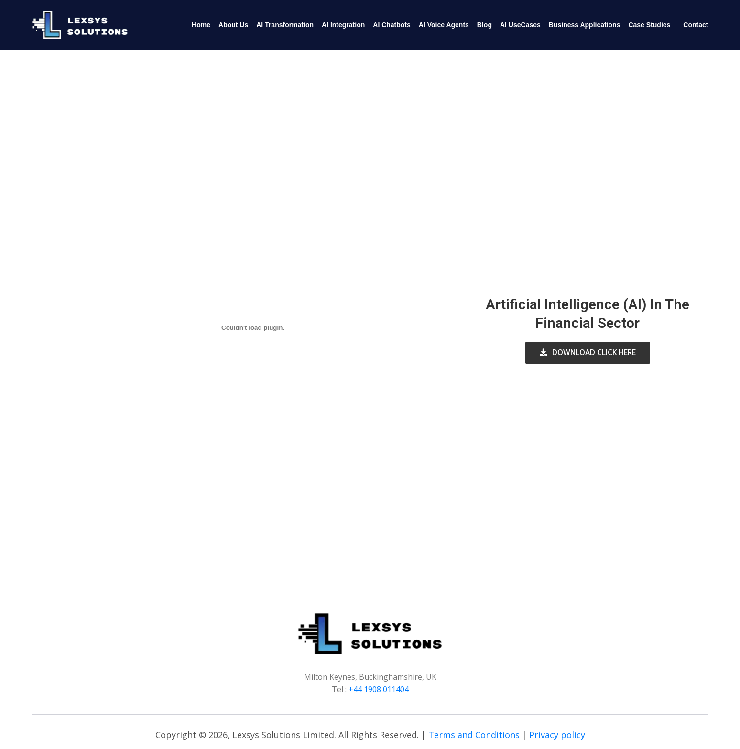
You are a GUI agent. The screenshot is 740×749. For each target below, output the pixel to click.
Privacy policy (557, 734)
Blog (484, 25)
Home (201, 25)
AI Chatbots (392, 25)
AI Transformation (285, 25)
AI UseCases (520, 25)
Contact (695, 25)
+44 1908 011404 (378, 689)
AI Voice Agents (444, 25)
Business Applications (584, 25)
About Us (233, 25)
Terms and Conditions (474, 734)
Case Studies (649, 25)
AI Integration (343, 25)
